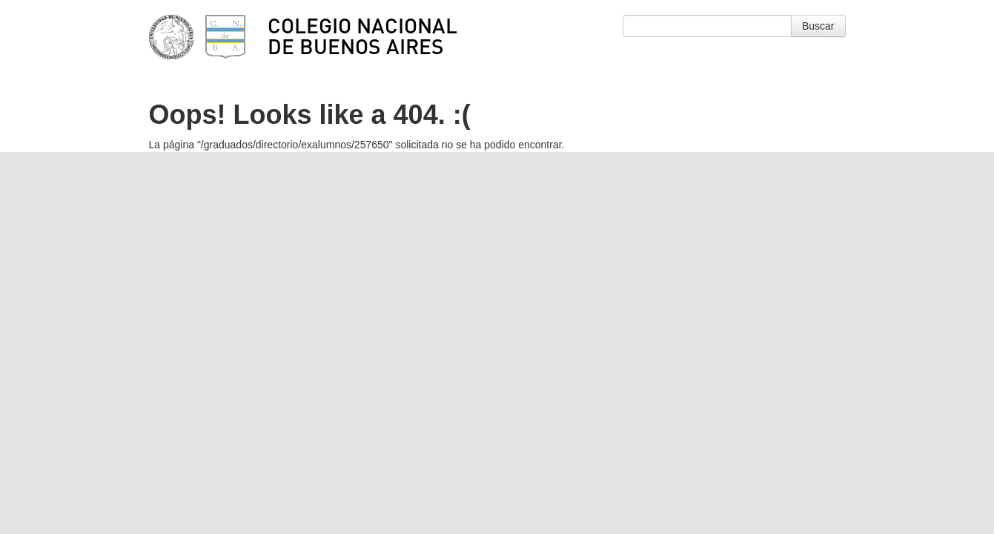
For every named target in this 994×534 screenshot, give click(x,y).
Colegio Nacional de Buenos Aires (362, 35)
